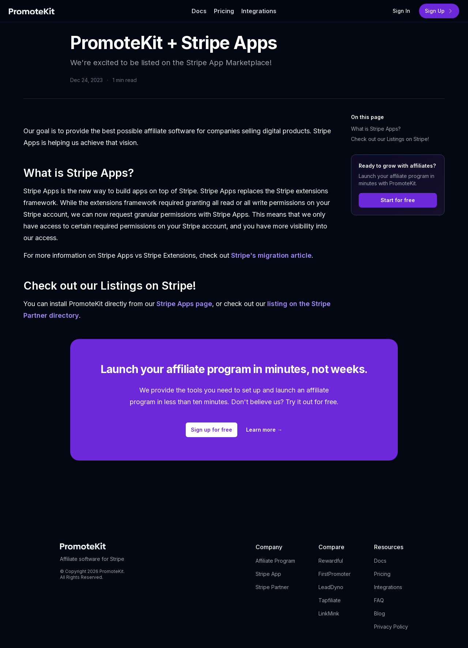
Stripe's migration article (271, 255)
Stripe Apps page (184, 304)
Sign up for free (211, 430)
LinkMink (328, 613)
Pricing (382, 574)
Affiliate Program (275, 561)
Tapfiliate (329, 600)
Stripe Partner (272, 587)
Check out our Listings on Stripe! (390, 139)
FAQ (379, 600)
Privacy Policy (391, 626)
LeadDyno (330, 587)
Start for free (398, 200)
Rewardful (330, 561)
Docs (380, 561)
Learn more (264, 430)
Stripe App (268, 574)
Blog (379, 613)
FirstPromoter (334, 574)
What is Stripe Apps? (376, 129)
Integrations (388, 587)
